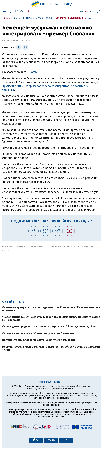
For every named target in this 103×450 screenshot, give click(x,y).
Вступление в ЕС (77, 18)
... (89, 17)
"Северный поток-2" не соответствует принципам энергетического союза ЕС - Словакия (51, 318)
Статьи (17, 18)
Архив (39, 18)
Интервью (28, 18)
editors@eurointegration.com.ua (60, 388)
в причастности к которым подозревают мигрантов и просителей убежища (50, 86)
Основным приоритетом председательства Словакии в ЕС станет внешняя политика (51, 309)
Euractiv (32, 72)
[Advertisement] (51, 272)
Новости (7, 18)
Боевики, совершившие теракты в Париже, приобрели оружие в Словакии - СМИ (51, 348)
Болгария (61, 18)
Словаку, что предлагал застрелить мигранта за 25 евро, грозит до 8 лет (50, 326)
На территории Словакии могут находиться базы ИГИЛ (38, 340)
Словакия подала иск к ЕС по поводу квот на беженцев (38, 333)
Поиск (48, 18)
